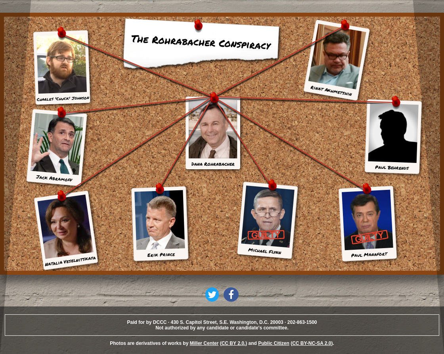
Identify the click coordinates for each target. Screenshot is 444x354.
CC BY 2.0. (233, 343)
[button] (212, 294)
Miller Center (204, 343)
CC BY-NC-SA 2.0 (311, 343)
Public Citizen (273, 343)
